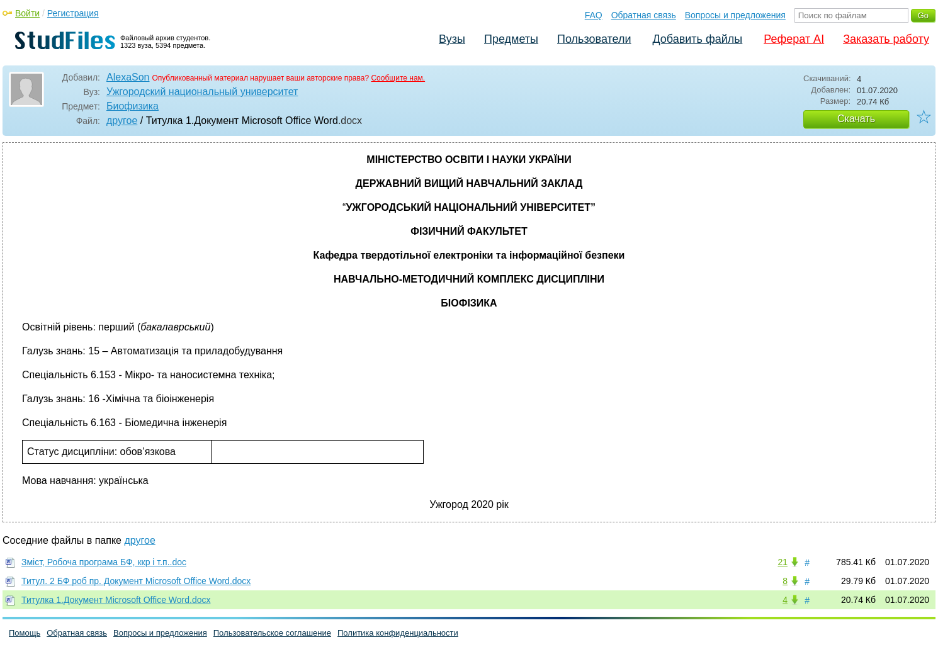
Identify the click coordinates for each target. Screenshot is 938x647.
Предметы (511, 39)
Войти (27, 13)
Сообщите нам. (398, 78)
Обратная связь (643, 15)
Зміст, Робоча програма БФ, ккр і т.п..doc (103, 562)
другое (121, 120)
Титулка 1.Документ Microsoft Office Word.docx (116, 600)
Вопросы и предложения (735, 15)
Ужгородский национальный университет (202, 91)
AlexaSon (128, 77)
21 (782, 562)
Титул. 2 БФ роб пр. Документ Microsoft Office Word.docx (136, 581)
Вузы (452, 39)
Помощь (24, 633)
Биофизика (132, 106)
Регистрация (73, 13)
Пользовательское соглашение (272, 633)
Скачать (856, 118)
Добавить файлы (697, 39)
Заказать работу (886, 39)
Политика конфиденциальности (397, 633)
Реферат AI (794, 39)
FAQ (593, 15)
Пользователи (594, 39)
